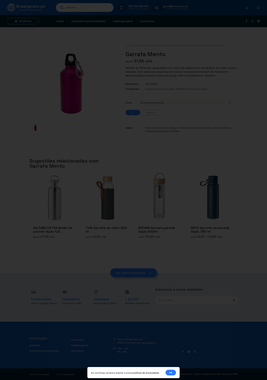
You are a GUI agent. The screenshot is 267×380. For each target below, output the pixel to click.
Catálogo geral (123, 21)
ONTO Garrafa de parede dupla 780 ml (210, 230)
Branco (166, 127)
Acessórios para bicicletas (173, 45)
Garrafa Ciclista (198, 45)
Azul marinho (205, 127)
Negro (174, 127)
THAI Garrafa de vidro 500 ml (106, 230)
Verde (182, 127)
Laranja (149, 131)
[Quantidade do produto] (133, 112)
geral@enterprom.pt (175, 6)
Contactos (147, 21)
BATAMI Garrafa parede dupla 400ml (156, 230)
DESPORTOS (151, 45)
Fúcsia (227, 127)
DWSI (235, 374)
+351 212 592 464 (138, 6)
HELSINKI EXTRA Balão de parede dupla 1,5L (52, 230)
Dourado (218, 127)
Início (60, 21)
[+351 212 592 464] (121, 7)
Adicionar (151, 112)
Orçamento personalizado (88, 21)
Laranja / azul (161, 131)
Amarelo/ (150, 127)
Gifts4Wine (77, 350)
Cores (128, 102)
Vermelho (192, 127)
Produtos (138, 45)
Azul (158, 127)
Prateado (174, 131)
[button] (23, 21)
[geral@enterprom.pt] (156, 7)
